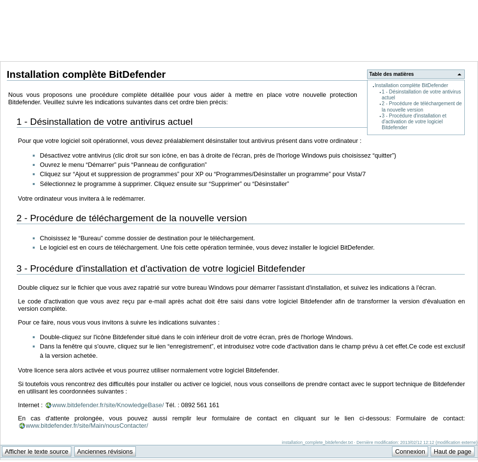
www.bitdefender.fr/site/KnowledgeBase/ (108, 405)
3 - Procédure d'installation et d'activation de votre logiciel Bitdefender (414, 122)
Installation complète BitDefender (411, 85)
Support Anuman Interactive (427, 5)
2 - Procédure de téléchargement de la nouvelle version (422, 106)
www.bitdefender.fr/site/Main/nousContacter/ (87, 425)
